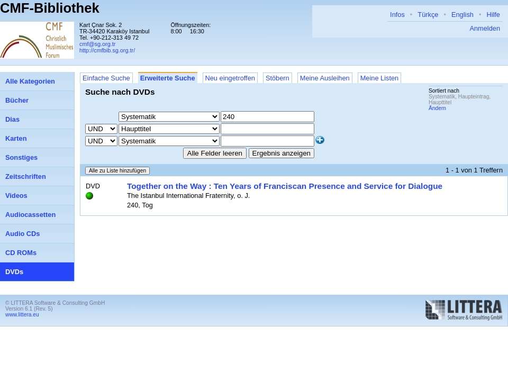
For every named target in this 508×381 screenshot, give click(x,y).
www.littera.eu (22, 315)
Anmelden (484, 28)
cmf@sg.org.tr (97, 44)
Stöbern (277, 78)
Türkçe (428, 15)
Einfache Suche (106, 78)
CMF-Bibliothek (49, 8)
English (462, 15)
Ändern (437, 108)
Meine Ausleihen (325, 78)
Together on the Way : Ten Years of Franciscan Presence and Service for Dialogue (284, 186)
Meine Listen (379, 78)
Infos (397, 15)
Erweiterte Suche (167, 78)
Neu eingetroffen (230, 78)
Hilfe (493, 15)
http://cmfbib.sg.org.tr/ (107, 50)
